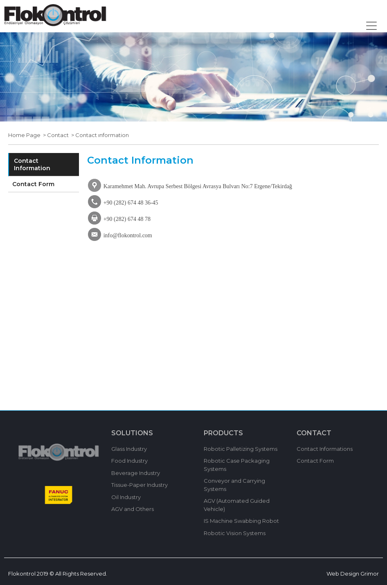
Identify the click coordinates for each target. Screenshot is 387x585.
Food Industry (129, 460)
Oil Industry (126, 497)
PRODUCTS (223, 433)
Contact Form (33, 184)
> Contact (54, 135)
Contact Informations (325, 449)
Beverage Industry (135, 473)
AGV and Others (132, 509)
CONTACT (314, 433)
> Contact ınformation (99, 135)
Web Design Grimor (352, 573)
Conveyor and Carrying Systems (234, 484)
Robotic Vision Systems (235, 533)
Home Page (24, 135)
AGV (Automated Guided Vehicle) (237, 504)
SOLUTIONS (132, 433)
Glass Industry (129, 449)
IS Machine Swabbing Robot (241, 521)
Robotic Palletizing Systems (240, 449)
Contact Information (32, 164)
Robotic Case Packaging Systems (237, 464)
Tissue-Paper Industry (139, 485)
